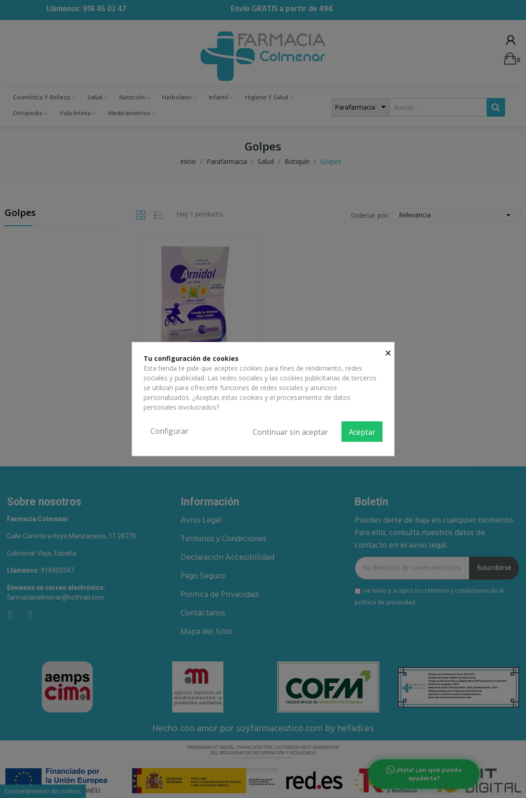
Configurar (169, 431)
